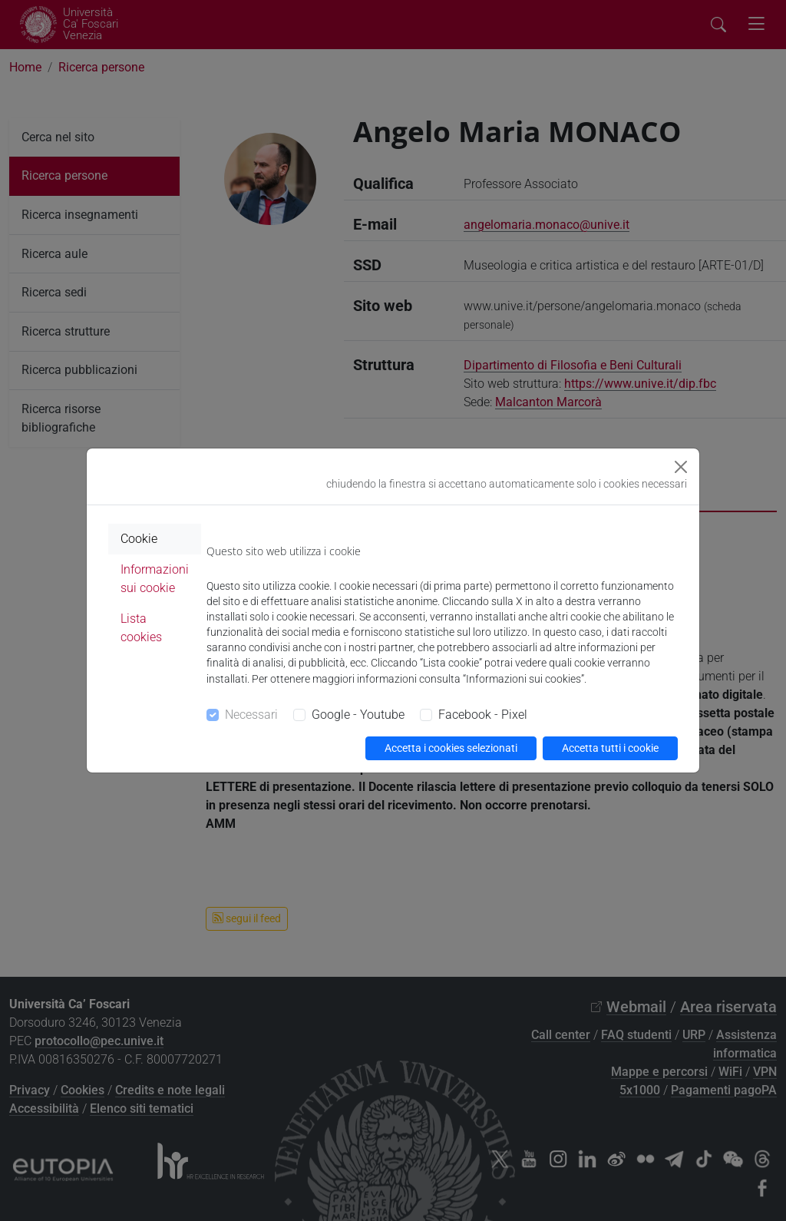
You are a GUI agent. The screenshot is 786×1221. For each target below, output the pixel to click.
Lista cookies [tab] (141, 627)
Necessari (251, 714)
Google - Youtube (358, 714)
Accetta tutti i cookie (610, 748)
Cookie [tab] (139, 538)
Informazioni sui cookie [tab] (155, 578)
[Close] (681, 467)
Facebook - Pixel (482, 714)
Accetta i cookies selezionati (451, 748)
